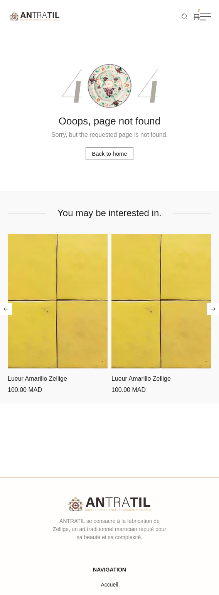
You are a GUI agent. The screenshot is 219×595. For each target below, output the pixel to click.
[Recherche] (185, 16)
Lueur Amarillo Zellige (37, 378)
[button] (6, 309)
